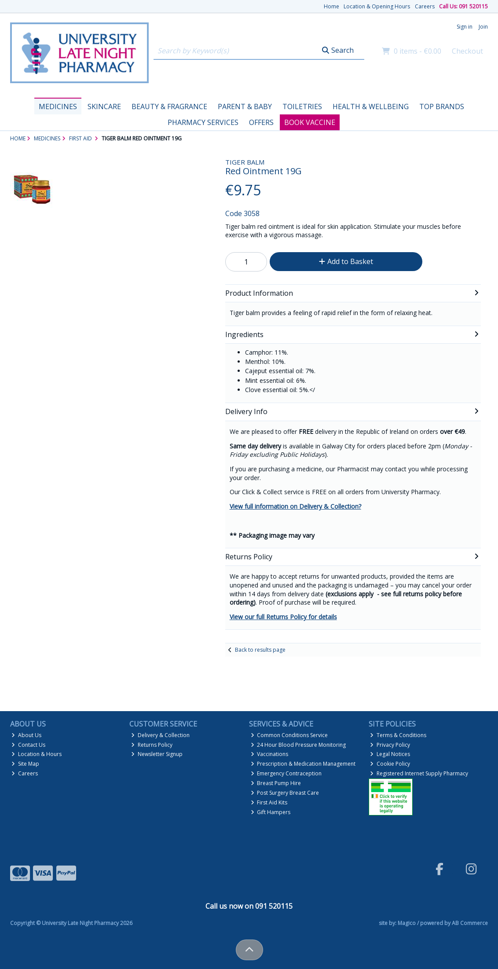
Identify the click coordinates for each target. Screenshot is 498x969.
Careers (425, 6)
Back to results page (260, 649)
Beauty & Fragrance (169, 106)
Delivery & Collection (160, 735)
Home (331, 6)
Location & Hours (36, 754)
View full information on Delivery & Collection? (295, 506)
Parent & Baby (245, 106)
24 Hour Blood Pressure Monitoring (298, 745)
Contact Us (28, 745)
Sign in (464, 26)
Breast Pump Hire (276, 783)
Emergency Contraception (286, 773)
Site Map (25, 763)
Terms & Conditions (398, 735)
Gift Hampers (271, 812)
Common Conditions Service (289, 735)
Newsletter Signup (157, 754)
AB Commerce (470, 923)
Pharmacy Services (203, 122)
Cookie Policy (390, 763)
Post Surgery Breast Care (285, 792)
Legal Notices (390, 754)
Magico (407, 923)
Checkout (467, 51)
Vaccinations (270, 754)
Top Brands (441, 106)
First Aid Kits (269, 802)
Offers (261, 122)
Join (483, 26)
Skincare (104, 106)
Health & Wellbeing (371, 106)
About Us (26, 735)
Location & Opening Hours (377, 6)
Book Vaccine (309, 122)
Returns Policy (151, 745)
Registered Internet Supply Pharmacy (419, 773)
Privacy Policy (390, 745)
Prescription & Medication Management (303, 763)
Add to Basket (346, 261)
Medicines (58, 106)
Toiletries (302, 106)
